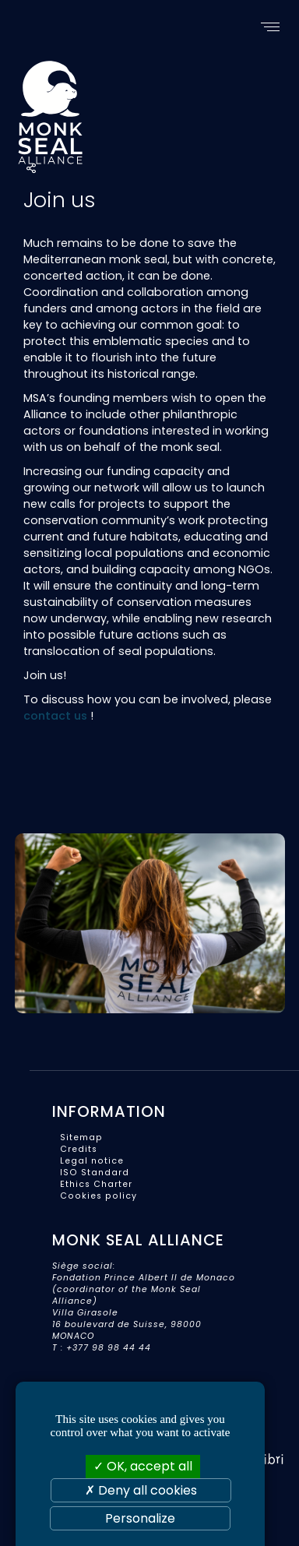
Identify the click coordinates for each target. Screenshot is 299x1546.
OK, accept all (142, 1466)
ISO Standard (94, 1172)
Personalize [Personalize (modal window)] (140, 1518)
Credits (78, 1149)
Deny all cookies (141, 1490)
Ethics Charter (96, 1184)
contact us (55, 716)
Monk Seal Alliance (110, 110)
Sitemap (81, 1137)
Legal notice (92, 1161)
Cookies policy (98, 1196)
